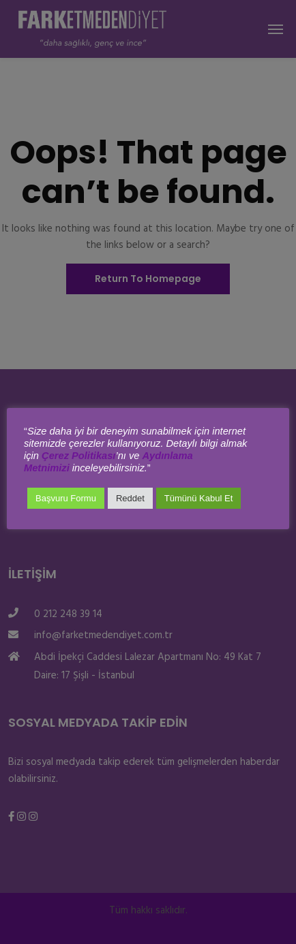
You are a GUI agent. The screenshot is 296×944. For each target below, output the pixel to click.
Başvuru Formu (65, 498)
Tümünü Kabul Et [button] (198, 498)
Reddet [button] (130, 498)
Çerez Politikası (78, 455)
